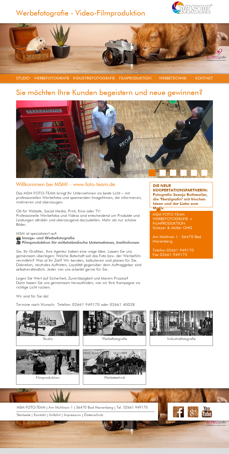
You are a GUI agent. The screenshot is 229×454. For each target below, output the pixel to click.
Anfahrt (55, 415)
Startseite (23, 415)
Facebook (178, 412)
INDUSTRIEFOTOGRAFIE (94, 78)
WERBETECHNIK (173, 78)
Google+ (193, 412)
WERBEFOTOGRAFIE (51, 78)
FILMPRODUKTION (135, 78)
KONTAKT (204, 78)
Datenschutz (93, 415)
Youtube (207, 412)
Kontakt (40, 415)
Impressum (72, 415)
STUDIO (23, 78)
